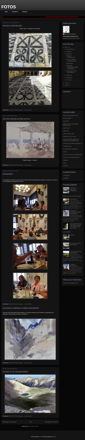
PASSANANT (8, 174)
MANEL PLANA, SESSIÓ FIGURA (72, 196)
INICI (6, 11)
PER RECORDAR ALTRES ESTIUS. (16, 119)
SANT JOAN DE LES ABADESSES (72, 154)
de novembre (70, 49)
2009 (66, 85)
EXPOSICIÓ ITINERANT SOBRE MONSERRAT (21, 308)
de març (68, 80)
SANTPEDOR (66, 232)
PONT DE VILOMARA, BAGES (71, 157)
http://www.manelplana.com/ (70, 115)
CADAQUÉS (66, 175)
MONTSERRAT (67, 118)
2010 (66, 82)
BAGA (64, 163)
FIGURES (65, 178)
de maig (68, 77)
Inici (30, 422)
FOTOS (8, 7)
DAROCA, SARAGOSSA (74, 265)
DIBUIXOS (66, 121)
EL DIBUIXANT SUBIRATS (70, 149)
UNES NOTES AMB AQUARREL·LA (72, 143)
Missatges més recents (9, 422)
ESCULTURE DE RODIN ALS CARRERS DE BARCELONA (71, 140)
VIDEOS (24, 11)
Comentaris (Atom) (34, 426)
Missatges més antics (51, 422)
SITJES (65, 152)
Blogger (54, 436)
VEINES (72, 235)
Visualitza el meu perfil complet (71, 38)
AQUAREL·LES (67, 146)
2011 (66, 47)
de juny (68, 75)
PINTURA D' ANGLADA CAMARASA (73, 189)
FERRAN (65, 165)
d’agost (68, 51)
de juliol (68, 54)
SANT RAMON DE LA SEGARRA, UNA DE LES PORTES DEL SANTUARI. (76, 226)
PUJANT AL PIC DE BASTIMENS (15, 372)
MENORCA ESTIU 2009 (69, 136)
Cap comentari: (28, 110)
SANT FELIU (66, 128)
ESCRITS (15, 11)
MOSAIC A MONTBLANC (12, 26)
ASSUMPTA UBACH (70, 34)
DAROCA (65, 160)
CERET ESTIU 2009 (68, 133)
